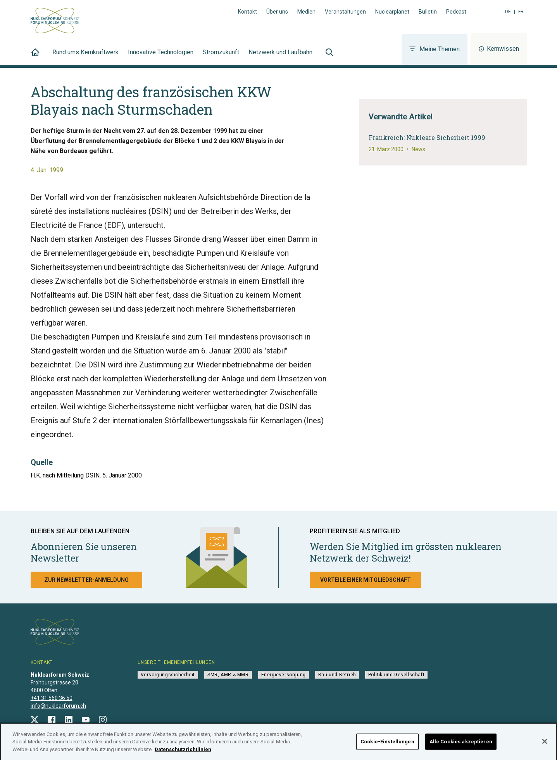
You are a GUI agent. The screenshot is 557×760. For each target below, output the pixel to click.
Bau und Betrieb (337, 674)
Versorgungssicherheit (168, 674)
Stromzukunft (221, 56)
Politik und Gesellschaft (396, 674)
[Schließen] (544, 744)
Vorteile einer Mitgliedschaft (365, 580)
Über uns (277, 12)
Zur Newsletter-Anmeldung (86, 580)
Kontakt (247, 12)
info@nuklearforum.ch (58, 706)
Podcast (456, 12)
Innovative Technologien (160, 56)
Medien (306, 12)
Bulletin (428, 12)
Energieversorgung (283, 674)
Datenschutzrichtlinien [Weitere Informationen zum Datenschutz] (183, 753)
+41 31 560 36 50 (51, 698)
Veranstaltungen (345, 12)
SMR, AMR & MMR (227, 674)
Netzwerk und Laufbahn (280, 56)
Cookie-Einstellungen (387, 745)
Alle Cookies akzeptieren (460, 745)
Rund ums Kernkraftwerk (85, 56)
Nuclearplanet (392, 12)
